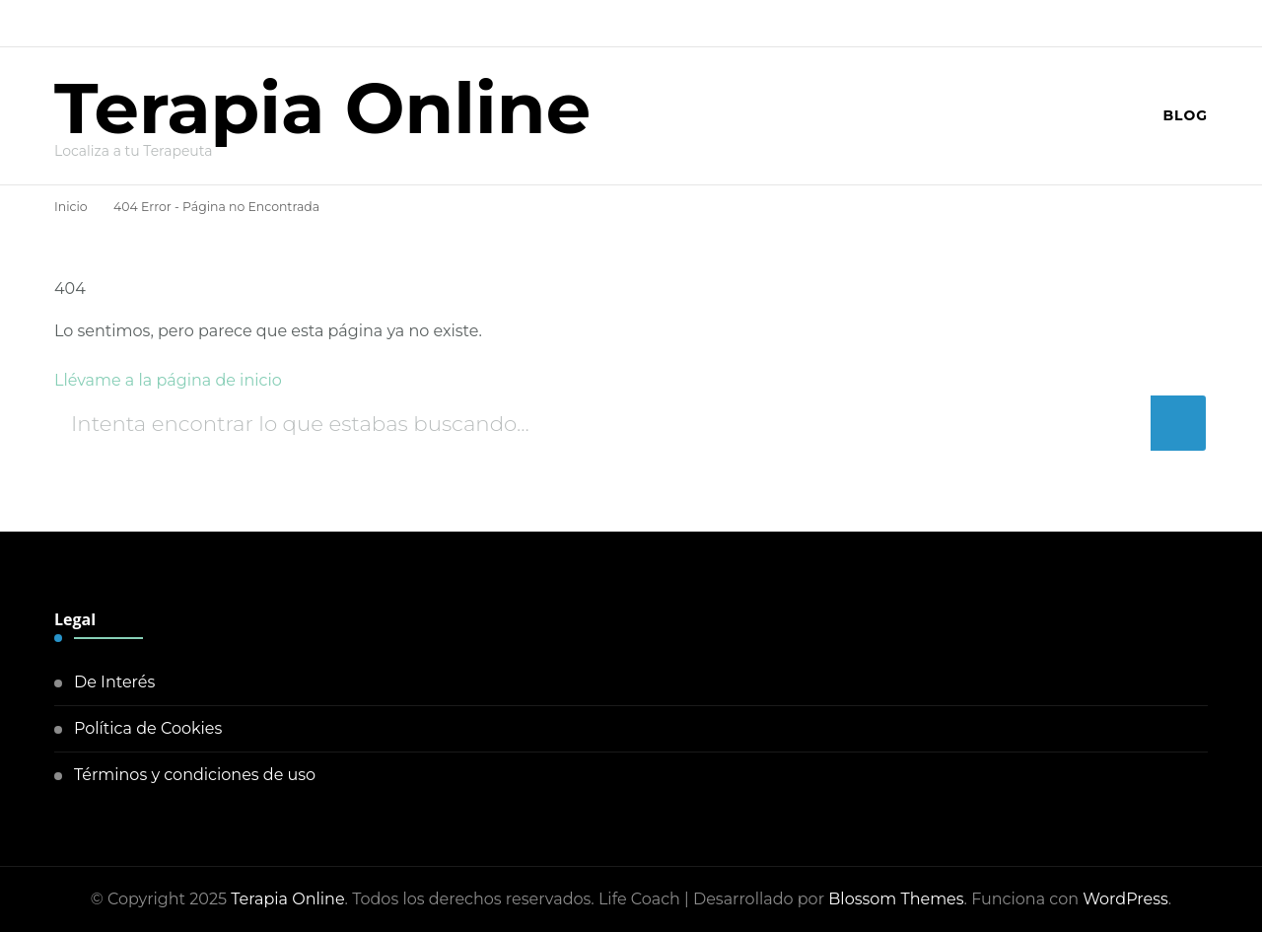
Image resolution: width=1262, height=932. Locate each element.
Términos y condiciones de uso (195, 774)
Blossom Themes (895, 899)
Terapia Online (322, 107)
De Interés (114, 682)
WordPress (1125, 899)
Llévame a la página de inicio (168, 380)
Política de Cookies (148, 728)
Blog (1185, 115)
